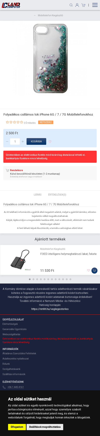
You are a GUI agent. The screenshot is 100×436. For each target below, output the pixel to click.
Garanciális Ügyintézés (15, 329)
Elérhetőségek (10, 324)
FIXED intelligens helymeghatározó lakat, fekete (68, 254)
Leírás (38, 194)
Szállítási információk (14, 374)
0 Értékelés (30, 123)
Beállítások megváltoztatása (45, 427)
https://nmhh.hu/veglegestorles (50, 309)
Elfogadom (17, 427)
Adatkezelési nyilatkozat (16, 358)
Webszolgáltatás (11, 334)
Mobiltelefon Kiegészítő (50, 15)
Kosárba (36, 141)
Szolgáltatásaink (11, 369)
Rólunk (6, 363)
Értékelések (57, 194)
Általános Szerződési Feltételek (19, 353)
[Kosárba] (94, 271)
